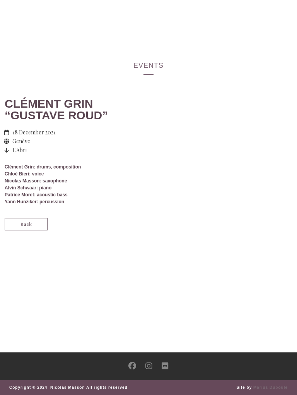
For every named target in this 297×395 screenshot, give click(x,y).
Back (26, 224)
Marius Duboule (270, 387)
